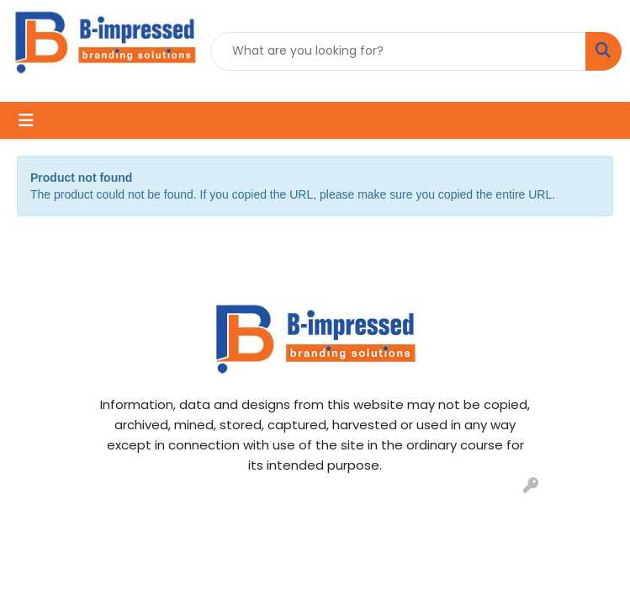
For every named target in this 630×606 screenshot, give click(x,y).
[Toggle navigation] (26, 120)
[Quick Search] (398, 51)
